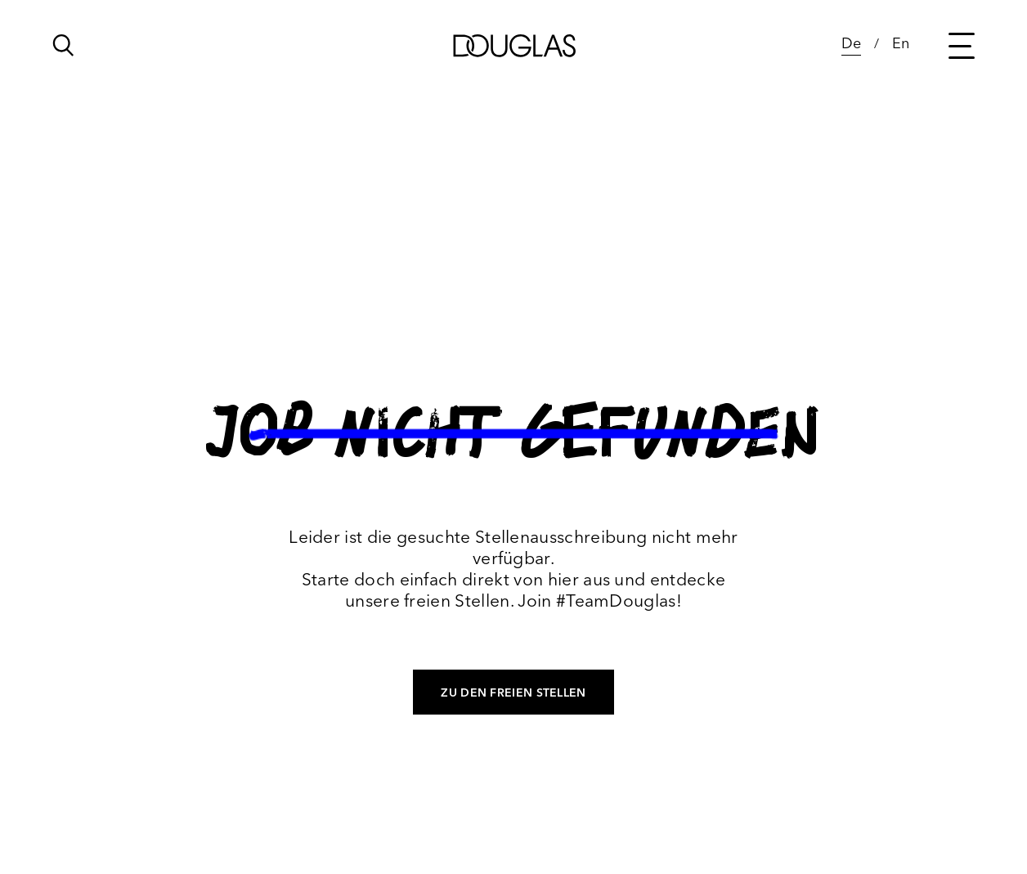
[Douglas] (513, 45)
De (851, 43)
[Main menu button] (962, 46)
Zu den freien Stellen (513, 692)
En (900, 43)
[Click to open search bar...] (63, 49)
